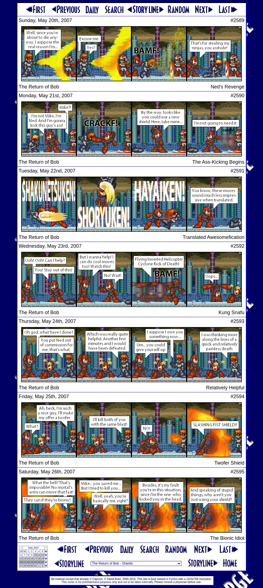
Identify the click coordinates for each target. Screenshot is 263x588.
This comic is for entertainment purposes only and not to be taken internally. (107, 582)
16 (31, 558)
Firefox (173, 579)
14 (24, 558)
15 (28, 558)
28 (24, 565)
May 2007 (33, 547)
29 (21, 551)
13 (21, 558)
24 (35, 562)
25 (38, 562)
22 (28, 562)
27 (21, 565)
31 (35, 565)
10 (35, 555)
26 (42, 562)
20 (21, 562)
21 (24, 562)
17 (35, 558)
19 (42, 558)
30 (24, 551)
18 (38, 558)
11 (38, 555)
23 (31, 562)
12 (42, 555)
